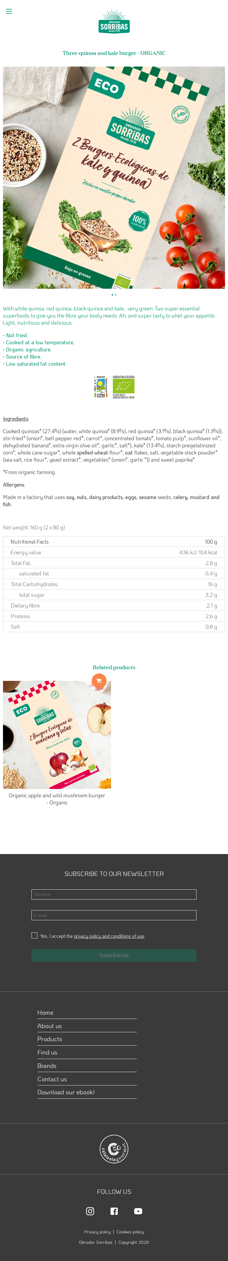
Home (45, 1012)
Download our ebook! (66, 1092)
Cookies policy (130, 1232)
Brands (46, 1065)
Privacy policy (97, 1232)
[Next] (215, 177)
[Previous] (12, 177)
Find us (47, 1052)
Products (49, 1039)
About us (49, 1026)
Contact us (52, 1079)
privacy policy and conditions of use (109, 936)
